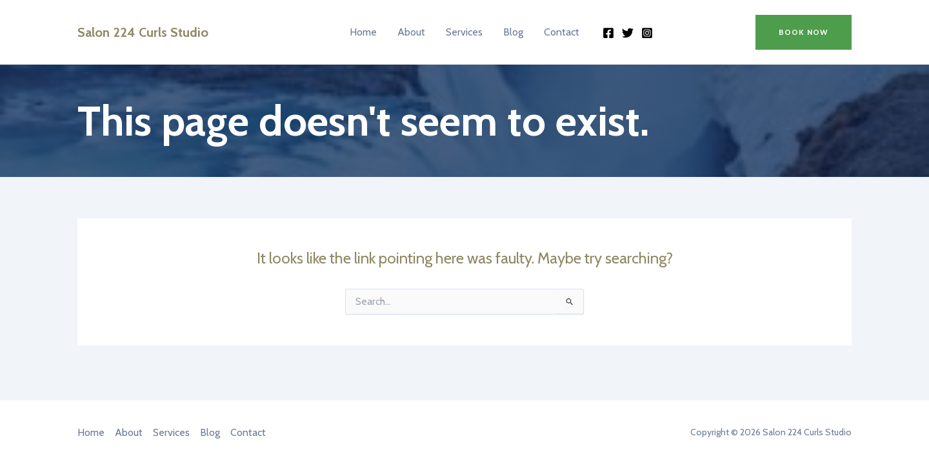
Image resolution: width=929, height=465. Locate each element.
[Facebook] (608, 33)
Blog (513, 32)
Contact (561, 32)
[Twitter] (628, 33)
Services (464, 32)
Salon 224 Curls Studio (142, 32)
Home (363, 32)
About (411, 32)
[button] (803, 32)
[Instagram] (647, 33)
